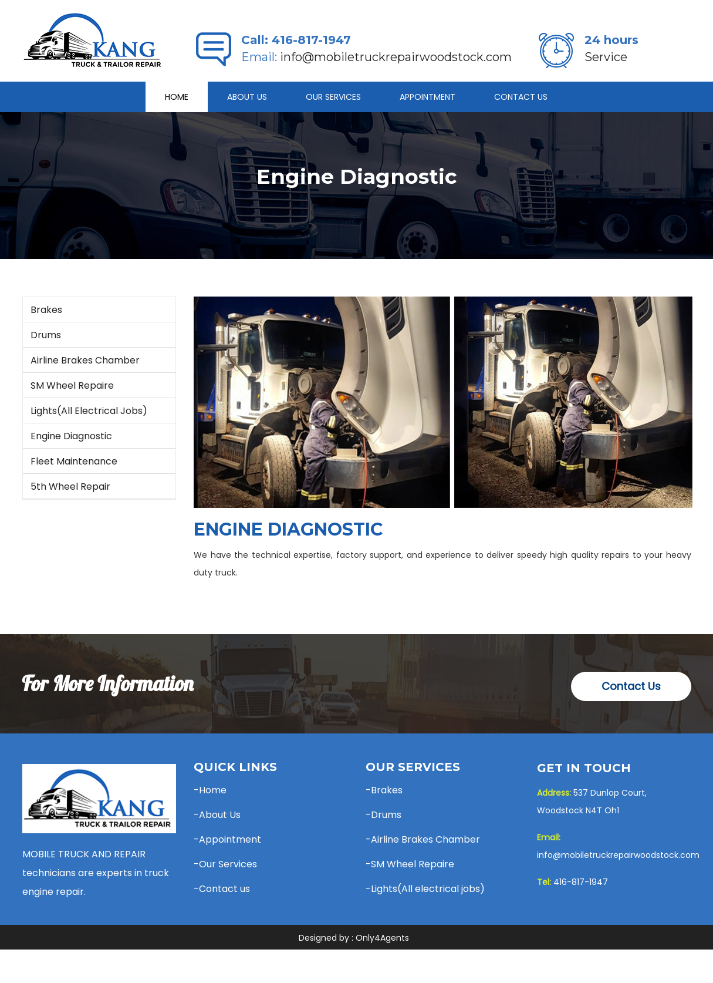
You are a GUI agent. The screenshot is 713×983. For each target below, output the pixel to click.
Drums (46, 335)
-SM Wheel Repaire (410, 864)
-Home (210, 790)
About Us (247, 97)
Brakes (46, 310)
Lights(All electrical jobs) (89, 411)
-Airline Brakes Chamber (423, 839)
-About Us (217, 815)
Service (605, 57)
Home (176, 97)
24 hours (611, 40)
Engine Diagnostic (71, 436)
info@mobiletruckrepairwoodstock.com (396, 57)
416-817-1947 (311, 40)
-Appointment (227, 839)
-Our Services (225, 864)
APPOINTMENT (427, 97)
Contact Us (521, 97)
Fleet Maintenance (74, 461)
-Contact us (222, 889)
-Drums (383, 815)
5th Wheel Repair (70, 486)
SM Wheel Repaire (72, 385)
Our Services (333, 97)
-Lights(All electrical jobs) (425, 889)
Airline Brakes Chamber (85, 360)
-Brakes (384, 790)
